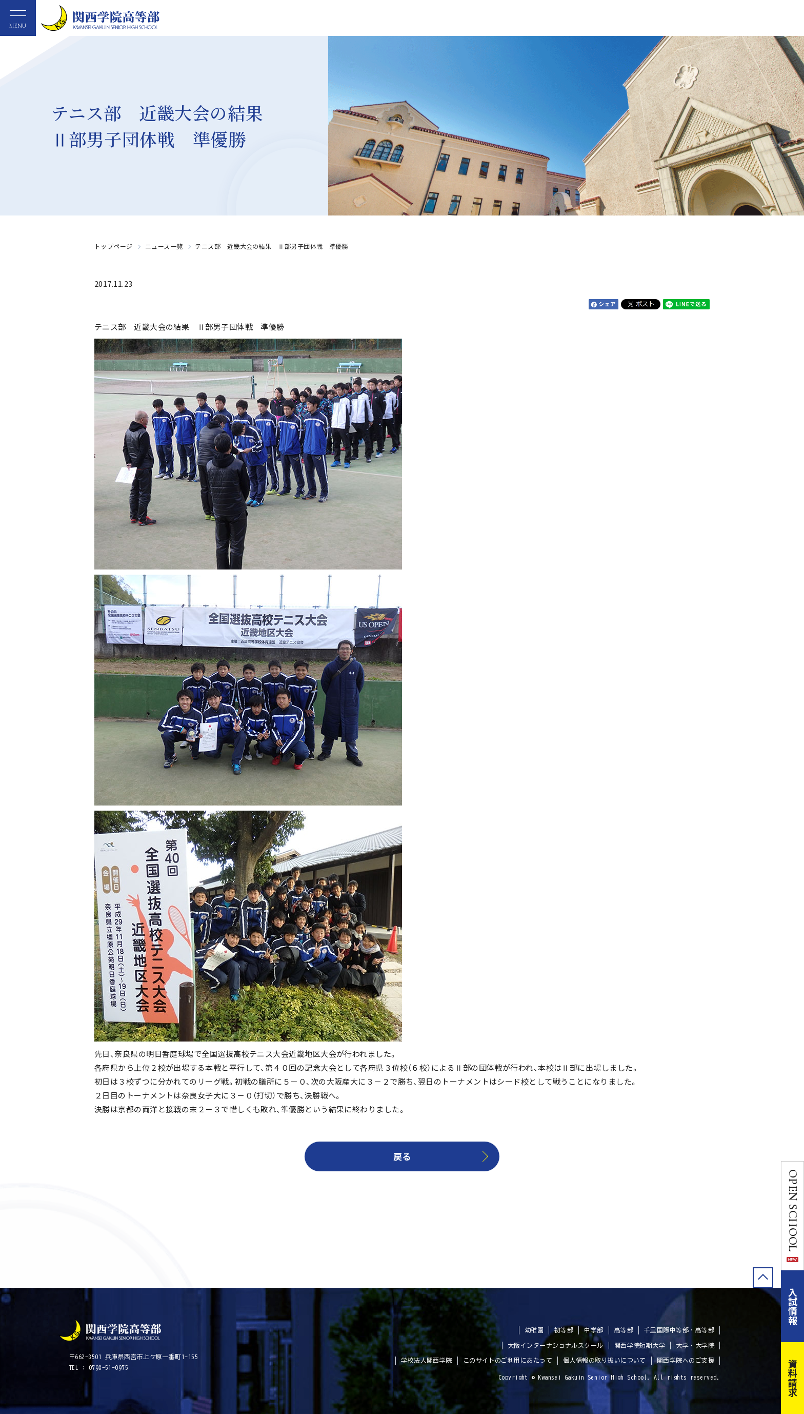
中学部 (593, 1330)
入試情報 (792, 1306)
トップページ (113, 246)
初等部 (563, 1330)
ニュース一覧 (164, 246)
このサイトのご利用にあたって (507, 1360)
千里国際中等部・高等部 (679, 1330)
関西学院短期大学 (640, 1345)
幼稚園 (534, 1330)
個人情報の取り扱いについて (604, 1360)
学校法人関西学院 (426, 1360)
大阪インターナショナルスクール (556, 1345)
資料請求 (792, 1378)
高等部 (623, 1330)
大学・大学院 (695, 1345)
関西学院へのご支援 (685, 1360)
